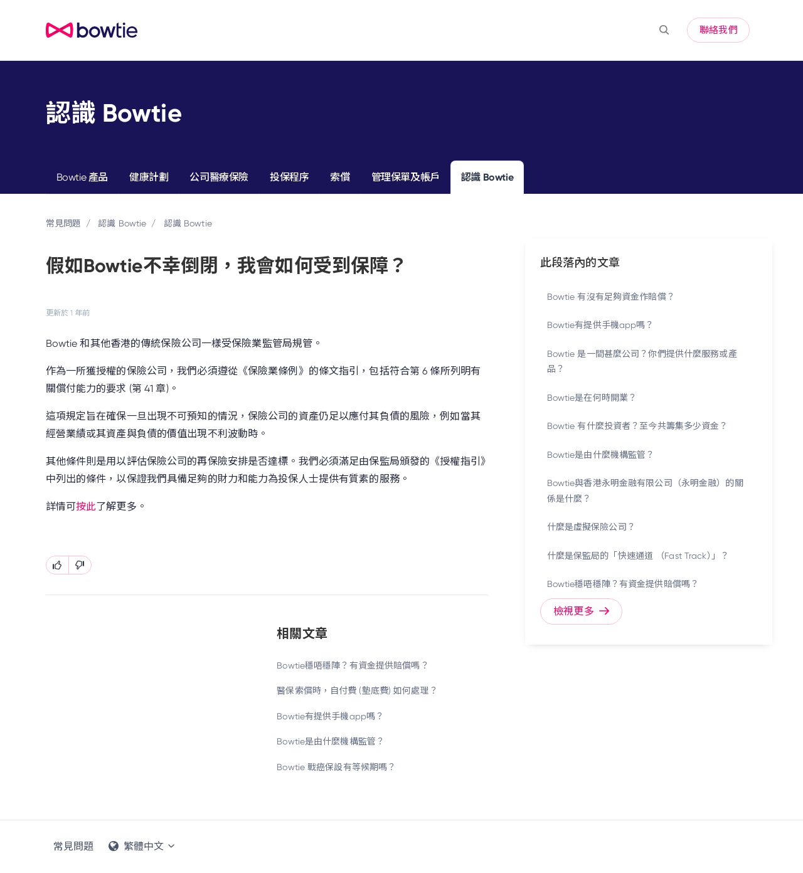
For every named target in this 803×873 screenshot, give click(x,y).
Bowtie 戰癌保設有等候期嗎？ (336, 767)
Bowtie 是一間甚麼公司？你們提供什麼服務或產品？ (642, 361)
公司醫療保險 (218, 177)
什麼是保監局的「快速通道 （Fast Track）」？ (638, 556)
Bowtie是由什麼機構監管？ (331, 741)
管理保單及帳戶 (405, 177)
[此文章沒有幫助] (80, 565)
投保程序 (289, 177)
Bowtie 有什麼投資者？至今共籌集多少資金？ (637, 426)
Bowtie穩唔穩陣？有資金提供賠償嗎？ (352, 665)
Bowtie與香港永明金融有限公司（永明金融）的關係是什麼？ (645, 491)
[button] (664, 30)
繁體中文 (142, 846)
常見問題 (63, 223)
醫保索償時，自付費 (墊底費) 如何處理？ (357, 690)
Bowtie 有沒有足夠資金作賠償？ (611, 297)
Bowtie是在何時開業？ (592, 398)
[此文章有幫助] (57, 565)
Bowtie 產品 (82, 177)
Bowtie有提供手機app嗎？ (330, 716)
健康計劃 (148, 177)
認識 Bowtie (487, 177)
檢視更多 (581, 611)
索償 (339, 177)
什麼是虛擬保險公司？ (591, 527)
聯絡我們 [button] (718, 30)
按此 (86, 506)
